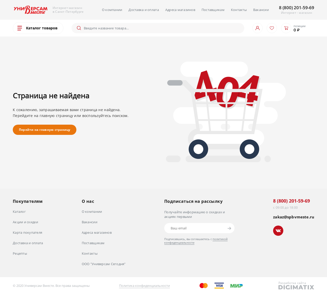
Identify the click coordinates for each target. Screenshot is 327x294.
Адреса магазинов (180, 9)
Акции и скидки (25, 222)
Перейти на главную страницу (44, 129)
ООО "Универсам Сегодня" (104, 264)
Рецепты (20, 253)
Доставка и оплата (144, 9)
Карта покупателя (27, 232)
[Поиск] (162, 28)
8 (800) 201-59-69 (296, 7)
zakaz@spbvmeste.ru (293, 217)
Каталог (19, 211)
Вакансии (261, 9)
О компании (112, 9)
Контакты (239, 9)
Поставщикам (213, 9)
